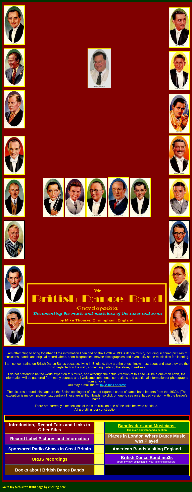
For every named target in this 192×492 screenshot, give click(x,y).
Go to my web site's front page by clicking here (34, 487)
